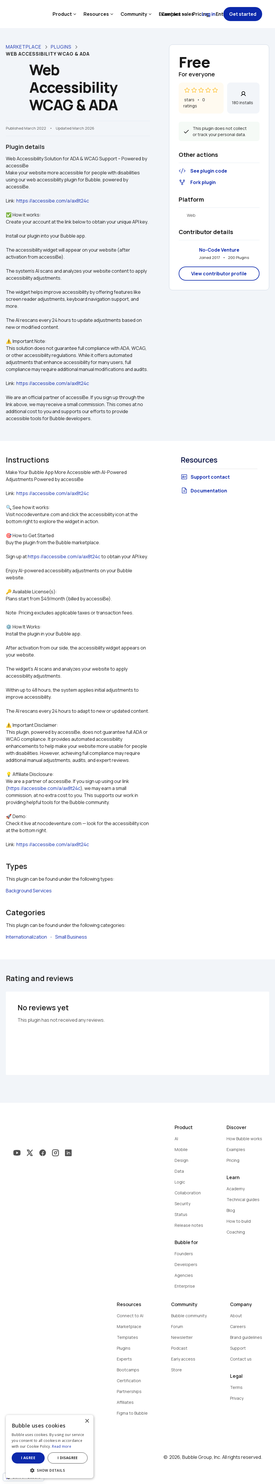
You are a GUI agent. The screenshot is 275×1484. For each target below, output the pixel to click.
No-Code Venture (219, 250)
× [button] (87, 1421)
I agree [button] (28, 1457)
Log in (208, 14)
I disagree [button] (68, 1457)
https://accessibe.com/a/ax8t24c (52, 200)
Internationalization (26, 937)
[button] (50, 1469)
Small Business (71, 937)
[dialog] (49, 1446)
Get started (242, 14)
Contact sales (177, 14)
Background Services (29, 890)
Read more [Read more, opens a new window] (61, 1446)
